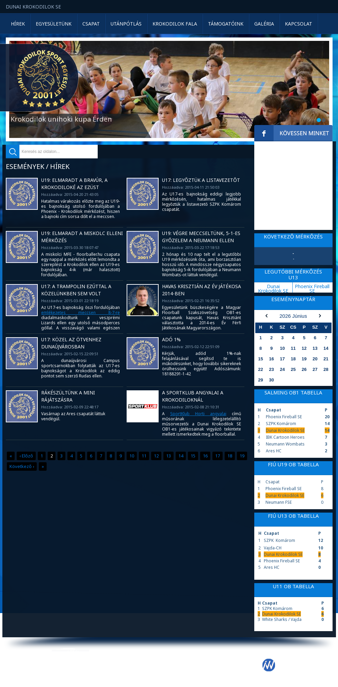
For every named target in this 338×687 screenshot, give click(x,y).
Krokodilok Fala (174, 23)
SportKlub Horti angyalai (198, 414)
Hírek (18, 23)
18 (229, 456)
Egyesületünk (53, 23)
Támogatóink (225, 23)
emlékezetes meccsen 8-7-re (80, 312)
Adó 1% (171, 339)
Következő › (22, 466)
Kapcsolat (298, 23)
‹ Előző (26, 456)
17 (217, 456)
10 (131, 456)
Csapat (91, 23)
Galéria (264, 23)
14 (180, 456)
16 (205, 456)
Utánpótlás (126, 23)
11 (144, 456)
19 (242, 456)
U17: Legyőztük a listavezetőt (201, 180)
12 (156, 456)
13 (168, 456)
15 (193, 456)
